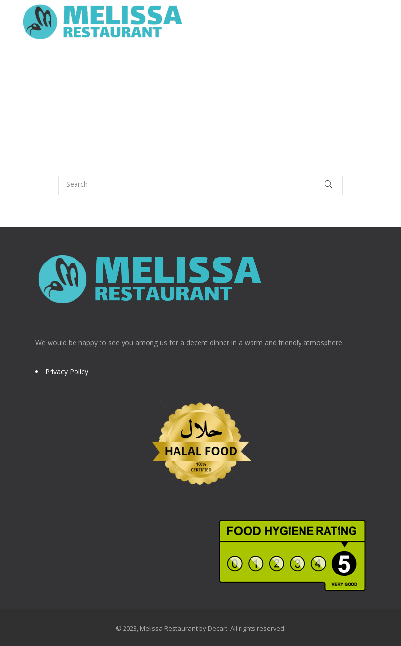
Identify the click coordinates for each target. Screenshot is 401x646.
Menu (130, 66)
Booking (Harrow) (285, 66)
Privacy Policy (66, 371)
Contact (127, 110)
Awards (218, 66)
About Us (85, 66)
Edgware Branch (60, 110)
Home (39, 66)
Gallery (172, 66)
